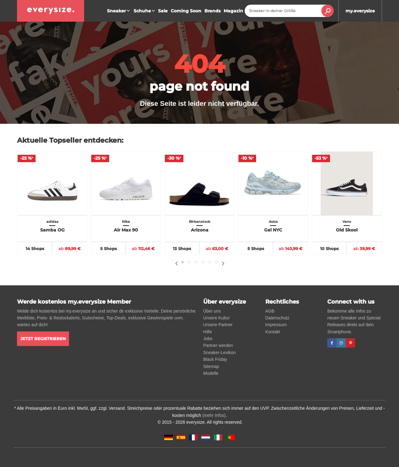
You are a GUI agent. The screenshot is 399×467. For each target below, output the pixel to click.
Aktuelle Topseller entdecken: (70, 140)
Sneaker (119, 11)
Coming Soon (186, 11)
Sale (163, 11)
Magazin (233, 11)
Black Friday (215, 359)
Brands (212, 11)
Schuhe (145, 11)
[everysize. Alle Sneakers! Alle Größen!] (50, 11)
